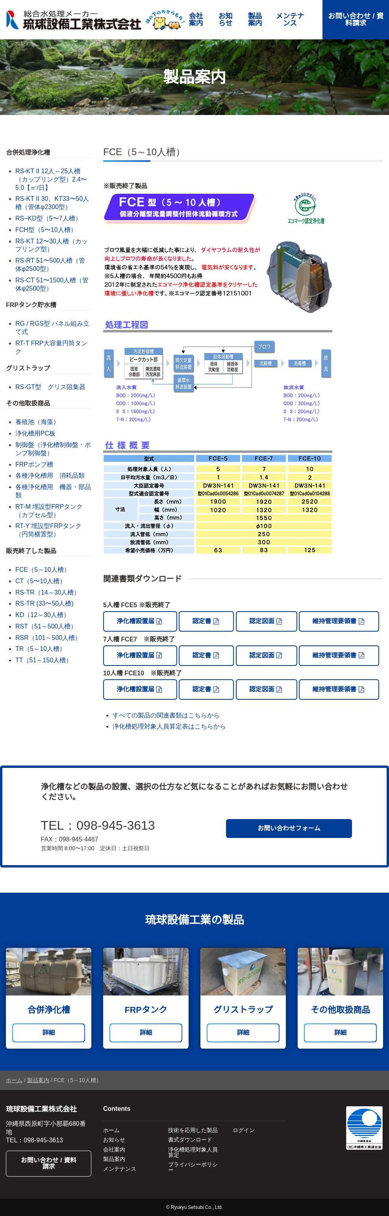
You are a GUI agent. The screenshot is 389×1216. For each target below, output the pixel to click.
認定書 (201, 621)
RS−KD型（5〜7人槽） (48, 218)
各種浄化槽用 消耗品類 (50, 475)
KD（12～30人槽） (42, 615)
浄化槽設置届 (135, 621)
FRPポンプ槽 (34, 464)
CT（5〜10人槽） (40, 581)
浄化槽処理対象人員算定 (193, 1152)
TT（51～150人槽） (43, 660)
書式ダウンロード (190, 1139)
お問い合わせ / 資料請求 (355, 19)
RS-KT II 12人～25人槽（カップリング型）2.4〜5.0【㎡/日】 (51, 179)
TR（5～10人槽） (40, 648)
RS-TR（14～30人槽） (47, 592)
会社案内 (196, 19)
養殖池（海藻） (37, 422)
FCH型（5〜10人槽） (46, 229)
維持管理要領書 (334, 621)
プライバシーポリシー (193, 1167)
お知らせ (226, 19)
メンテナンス (290, 19)
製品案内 (255, 19)
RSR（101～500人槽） (48, 637)
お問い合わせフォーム (288, 828)
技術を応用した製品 (193, 1130)
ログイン (244, 1130)
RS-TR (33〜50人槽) (44, 603)
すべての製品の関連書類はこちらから (166, 715)
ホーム (14, 1080)
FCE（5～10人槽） (42, 569)
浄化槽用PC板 (35, 433)
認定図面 (261, 621)
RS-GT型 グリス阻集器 (50, 387)
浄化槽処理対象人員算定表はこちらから (169, 726)
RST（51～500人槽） (46, 626)
